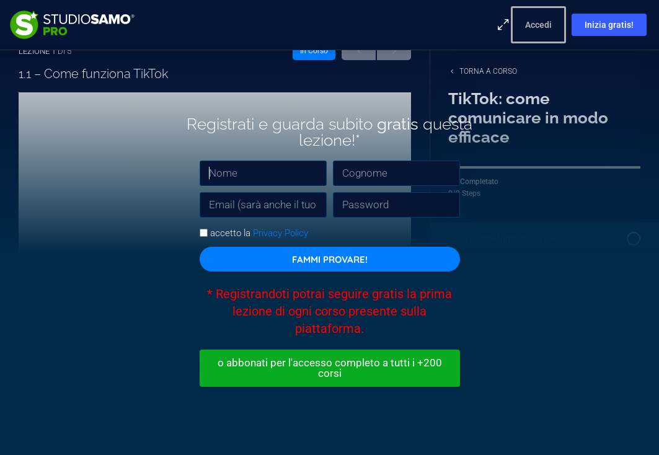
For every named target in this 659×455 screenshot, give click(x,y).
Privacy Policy (280, 231)
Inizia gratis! (609, 25)
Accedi (538, 25)
